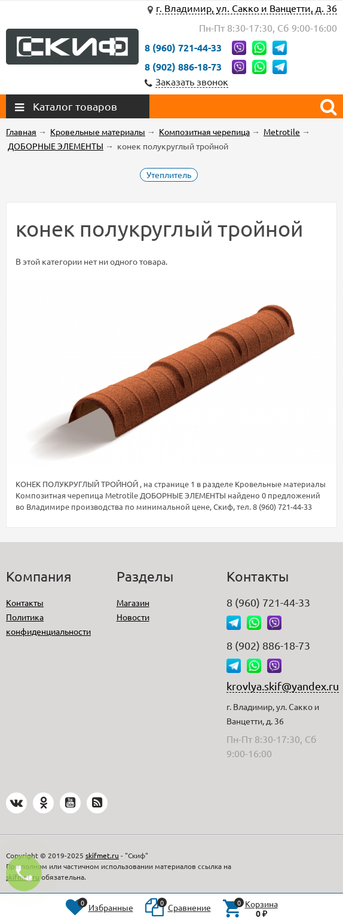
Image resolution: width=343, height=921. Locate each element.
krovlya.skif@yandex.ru (282, 686)
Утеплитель (168, 174)
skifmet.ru (102, 855)
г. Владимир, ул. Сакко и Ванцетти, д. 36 (246, 8)
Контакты (25, 602)
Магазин (133, 602)
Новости (133, 616)
